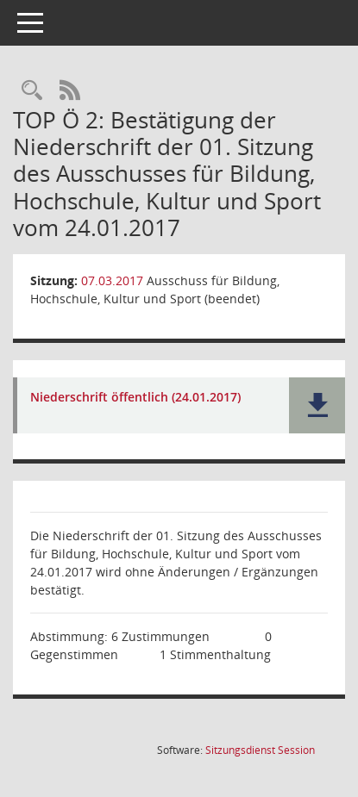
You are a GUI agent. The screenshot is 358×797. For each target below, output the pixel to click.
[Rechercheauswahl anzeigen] (32, 91)
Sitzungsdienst (260, 750)
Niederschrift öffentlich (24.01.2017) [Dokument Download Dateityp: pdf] (135, 397)
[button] (317, 405)
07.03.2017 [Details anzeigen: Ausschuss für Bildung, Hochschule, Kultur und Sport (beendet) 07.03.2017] (112, 280)
